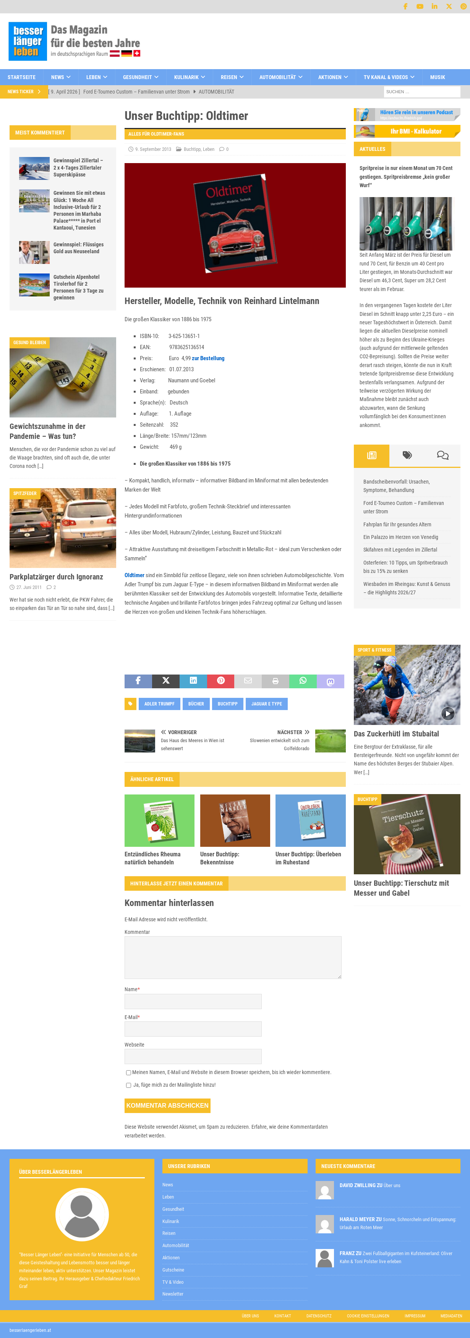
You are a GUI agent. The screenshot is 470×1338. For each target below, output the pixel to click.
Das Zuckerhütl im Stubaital (396, 733)
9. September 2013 (153, 149)
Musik (437, 77)
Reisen (229, 77)
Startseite (22, 77)
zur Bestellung (208, 358)
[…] (40, 466)
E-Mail (131, 1017)
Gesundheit (137, 77)
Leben (93, 77)
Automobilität (277, 77)
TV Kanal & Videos (386, 77)
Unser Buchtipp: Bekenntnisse (219, 858)
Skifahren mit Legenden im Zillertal (400, 550)
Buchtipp (192, 149)
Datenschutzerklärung (271, 1142)
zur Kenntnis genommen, (298, 1143)
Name (131, 989)
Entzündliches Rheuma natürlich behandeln (153, 858)
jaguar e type (266, 704)
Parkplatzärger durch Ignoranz (56, 576)
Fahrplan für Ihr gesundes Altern (397, 524)
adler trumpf (159, 704)
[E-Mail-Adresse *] (349, 1123)
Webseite (134, 1045)
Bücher (196, 704)
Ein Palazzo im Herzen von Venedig (400, 537)
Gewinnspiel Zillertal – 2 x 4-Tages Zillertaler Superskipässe (78, 167)
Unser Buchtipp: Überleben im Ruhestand (308, 858)
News (57, 77)
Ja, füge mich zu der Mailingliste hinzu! (171, 1085)
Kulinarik (186, 77)
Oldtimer (134, 575)
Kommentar (137, 932)
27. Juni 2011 (29, 587)
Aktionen (330, 77)
